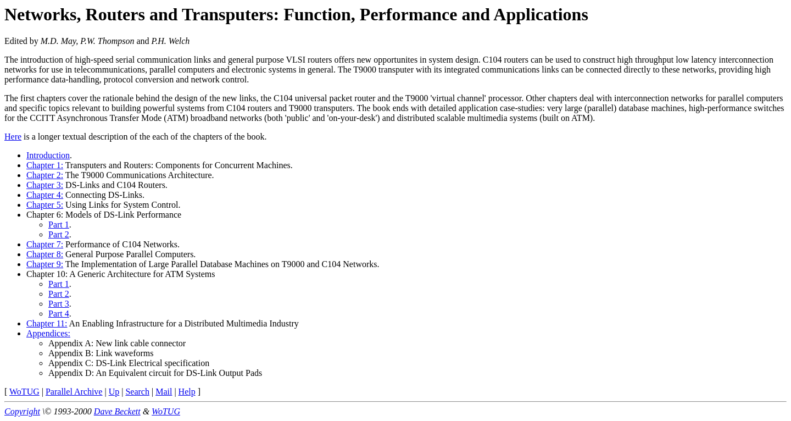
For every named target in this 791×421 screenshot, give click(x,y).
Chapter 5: (44, 204)
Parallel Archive (74, 391)
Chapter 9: (44, 264)
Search (137, 391)
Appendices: (48, 333)
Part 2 (58, 234)
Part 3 (58, 303)
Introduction (48, 155)
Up (114, 391)
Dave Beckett (117, 411)
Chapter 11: (47, 323)
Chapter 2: (44, 175)
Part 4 (58, 313)
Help (187, 391)
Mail (163, 391)
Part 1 (58, 224)
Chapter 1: (44, 165)
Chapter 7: (44, 244)
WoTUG (24, 391)
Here (12, 136)
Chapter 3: (44, 185)
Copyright (22, 411)
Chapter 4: (44, 195)
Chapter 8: (44, 254)
